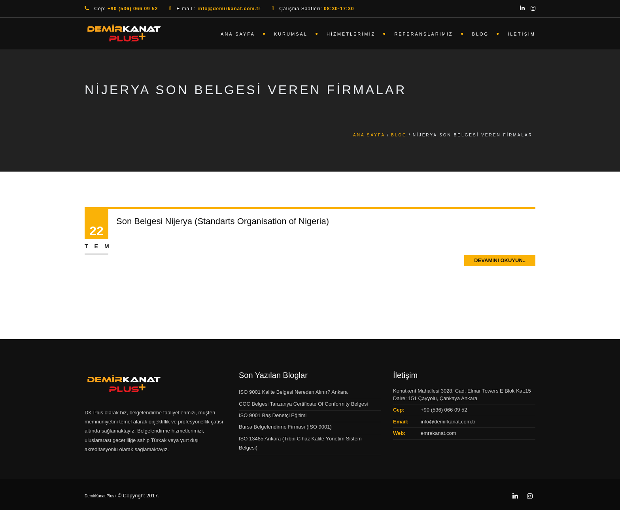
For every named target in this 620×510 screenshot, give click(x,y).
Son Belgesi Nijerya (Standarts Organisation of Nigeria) (222, 221)
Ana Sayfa (238, 34)
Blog (480, 34)
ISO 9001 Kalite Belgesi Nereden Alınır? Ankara (293, 392)
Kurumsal (291, 34)
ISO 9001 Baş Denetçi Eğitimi (272, 415)
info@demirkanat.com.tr (448, 422)
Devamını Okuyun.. (499, 260)
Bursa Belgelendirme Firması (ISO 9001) (285, 427)
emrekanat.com (438, 433)
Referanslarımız (423, 34)
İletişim (521, 34)
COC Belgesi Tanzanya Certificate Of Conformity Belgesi (303, 404)
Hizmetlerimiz (351, 34)
